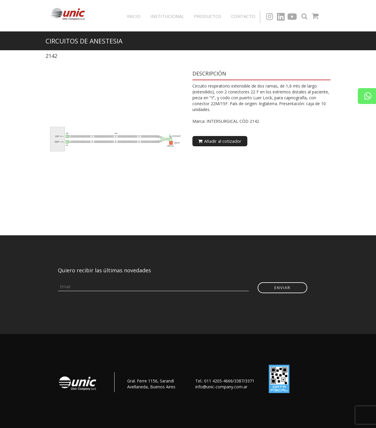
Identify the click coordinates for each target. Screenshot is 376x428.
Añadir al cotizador (219, 141)
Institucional (167, 16)
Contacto (243, 16)
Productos (207, 16)
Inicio (133, 16)
